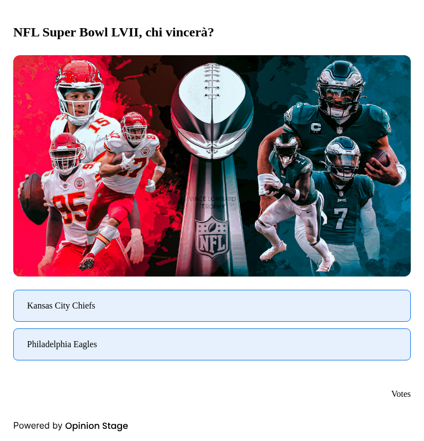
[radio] (212, 306)
